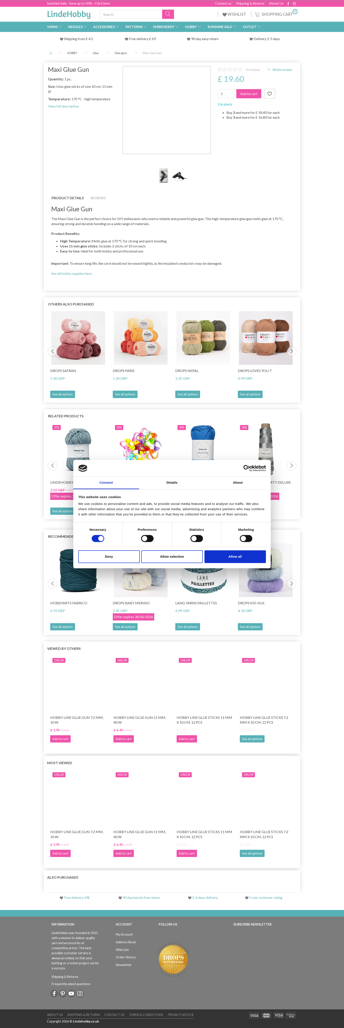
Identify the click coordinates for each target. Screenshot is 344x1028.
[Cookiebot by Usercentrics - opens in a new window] (247, 468)
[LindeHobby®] (69, 13)
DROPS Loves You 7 (254, 371)
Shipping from (75, 39)
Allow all (235, 557)
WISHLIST (234, 14)
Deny (109, 557)
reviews (253, 69)
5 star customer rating (265, 897)
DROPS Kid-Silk (251, 603)
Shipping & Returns (250, 3)
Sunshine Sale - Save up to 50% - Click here (78, 3)
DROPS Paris (123, 371)
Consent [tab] (106, 483)
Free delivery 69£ (77, 897)
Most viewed (59, 763)
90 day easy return (205, 39)
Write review (282, 69)
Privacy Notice (181, 1015)
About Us (276, 3)
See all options (62, 394)
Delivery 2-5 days (267, 39)
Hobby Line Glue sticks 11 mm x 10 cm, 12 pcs (204, 720)
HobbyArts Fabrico (68, 603)
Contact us (223, 3)
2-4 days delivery (205, 897)
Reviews (98, 198)
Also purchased (62, 877)
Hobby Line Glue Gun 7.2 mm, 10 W (76, 720)
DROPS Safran (63, 371)
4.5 (90, 39)
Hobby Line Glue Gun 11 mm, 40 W (139, 720)
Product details (68, 198)
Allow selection (172, 557)
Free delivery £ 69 (142, 39)
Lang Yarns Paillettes (196, 603)
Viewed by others (64, 648)
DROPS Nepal (187, 371)
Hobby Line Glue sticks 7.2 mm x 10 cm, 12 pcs (264, 720)
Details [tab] (172, 483)
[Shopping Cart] (275, 13)
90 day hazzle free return (141, 897)
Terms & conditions (146, 1015)
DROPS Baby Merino (131, 603)
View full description (63, 106)
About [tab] (238, 483)
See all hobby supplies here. (71, 273)
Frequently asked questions (71, 984)
